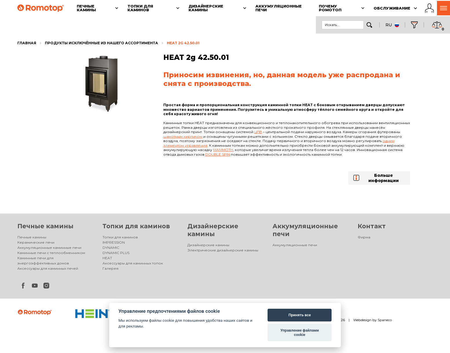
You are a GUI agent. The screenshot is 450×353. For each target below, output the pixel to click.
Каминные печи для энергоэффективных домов (43, 260)
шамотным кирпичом (182, 136)
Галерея (110, 268)
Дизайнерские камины (208, 245)
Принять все (299, 315)
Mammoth (223, 150)
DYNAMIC (111, 247)
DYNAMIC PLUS (116, 253)
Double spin (217, 154)
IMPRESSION (114, 242)
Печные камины (45, 226)
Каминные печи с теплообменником (51, 253)
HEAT (107, 258)
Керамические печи (35, 242)
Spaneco (385, 320)
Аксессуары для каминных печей (47, 268)
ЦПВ (258, 132)
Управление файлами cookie (299, 332)
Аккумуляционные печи (294, 245)
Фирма (364, 237)
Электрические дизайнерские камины (222, 250)
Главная (26, 43)
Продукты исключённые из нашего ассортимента (101, 43)
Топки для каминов (136, 226)
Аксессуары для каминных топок (133, 263)
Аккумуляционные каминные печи (49, 247)
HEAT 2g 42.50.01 (183, 43)
